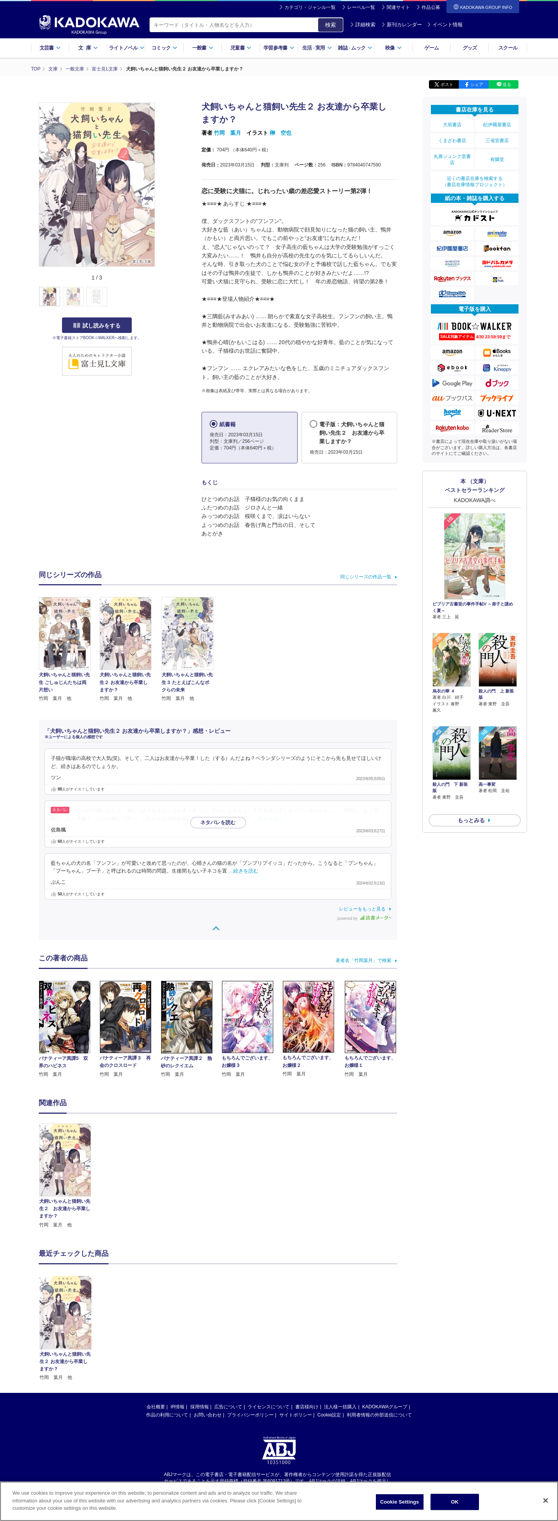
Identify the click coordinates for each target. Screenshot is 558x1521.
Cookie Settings (399, 1502)
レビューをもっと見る (362, 909)
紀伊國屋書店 (497, 124)
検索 (330, 25)
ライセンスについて (268, 1407)
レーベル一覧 (361, 7)
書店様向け (307, 1407)
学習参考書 (279, 48)
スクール (507, 48)
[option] (69, 1176)
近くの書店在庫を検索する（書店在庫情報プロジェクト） (474, 181)
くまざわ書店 (452, 140)
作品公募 (431, 7)
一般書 (203, 48)
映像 (393, 48)
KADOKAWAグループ (384, 1407)
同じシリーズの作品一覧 (365, 577)
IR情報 (177, 1407)
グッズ (470, 48)
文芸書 (50, 48)
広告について (228, 1407)
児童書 (240, 48)
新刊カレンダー (401, 24)
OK (455, 1502)
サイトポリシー (295, 1415)
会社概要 (155, 1407)
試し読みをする (97, 325)
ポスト (447, 84)
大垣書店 (452, 124)
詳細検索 (362, 24)
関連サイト (398, 7)
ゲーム (431, 48)
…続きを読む (269, 818)
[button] (159, 296)
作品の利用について (167, 1415)
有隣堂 (497, 159)
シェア (476, 84)
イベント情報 (445, 24)
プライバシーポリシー (250, 1415)
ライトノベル (127, 48)
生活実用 (317, 48)
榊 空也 (280, 133)
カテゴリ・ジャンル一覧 (310, 7)
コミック (164, 48)
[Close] (545, 1500)
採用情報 (199, 1407)
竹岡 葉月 (227, 133)
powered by (364, 918)
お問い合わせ (208, 1415)
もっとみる (471, 800)
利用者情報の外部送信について (379, 1415)
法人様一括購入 (340, 1407)
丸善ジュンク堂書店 (452, 159)
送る (507, 84)
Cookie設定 (329, 1415)
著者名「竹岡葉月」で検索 (363, 960)
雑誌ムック (355, 48)
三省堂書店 (497, 140)
